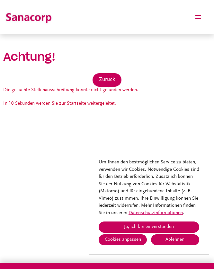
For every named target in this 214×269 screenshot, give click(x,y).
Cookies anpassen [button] (123, 239)
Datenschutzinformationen (156, 213)
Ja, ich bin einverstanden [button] (149, 226)
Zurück (107, 79)
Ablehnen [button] (174, 239)
